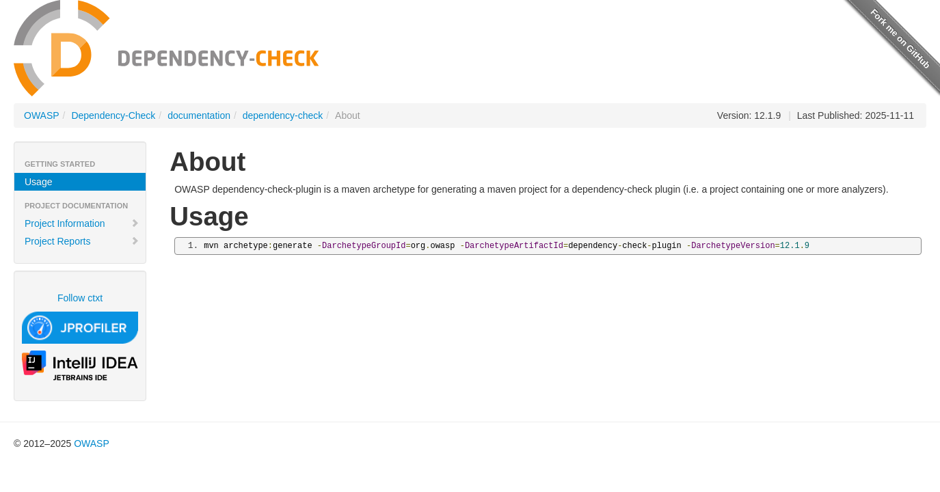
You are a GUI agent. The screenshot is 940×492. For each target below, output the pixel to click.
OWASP (41, 115)
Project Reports (82, 241)
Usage (38, 181)
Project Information (82, 223)
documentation (198, 115)
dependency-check (283, 115)
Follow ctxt (80, 297)
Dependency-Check (113, 115)
